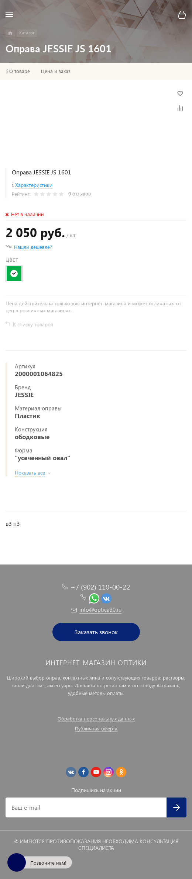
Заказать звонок (96, 632)
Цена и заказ (56, 71)
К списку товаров (33, 324)
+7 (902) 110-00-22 (100, 586)
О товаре (19, 71)
